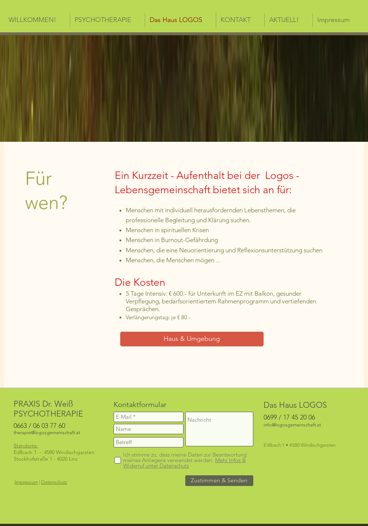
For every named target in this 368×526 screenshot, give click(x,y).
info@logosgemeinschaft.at (292, 425)
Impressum (26, 482)
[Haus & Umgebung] (192, 339)
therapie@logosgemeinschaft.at (47, 432)
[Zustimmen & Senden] (219, 480)
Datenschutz (54, 482)
